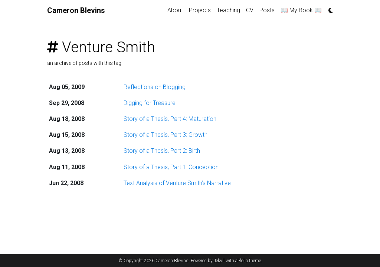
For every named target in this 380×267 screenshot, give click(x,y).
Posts (267, 10)
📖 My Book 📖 (301, 10)
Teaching (228, 10)
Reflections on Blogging (155, 86)
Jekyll (219, 260)
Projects (200, 10)
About (175, 10)
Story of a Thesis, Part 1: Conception (171, 167)
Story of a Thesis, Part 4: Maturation (170, 118)
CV (249, 10)
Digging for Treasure (150, 102)
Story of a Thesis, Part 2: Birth (162, 150)
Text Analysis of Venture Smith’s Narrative (177, 183)
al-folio (241, 260)
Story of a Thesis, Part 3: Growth (165, 134)
